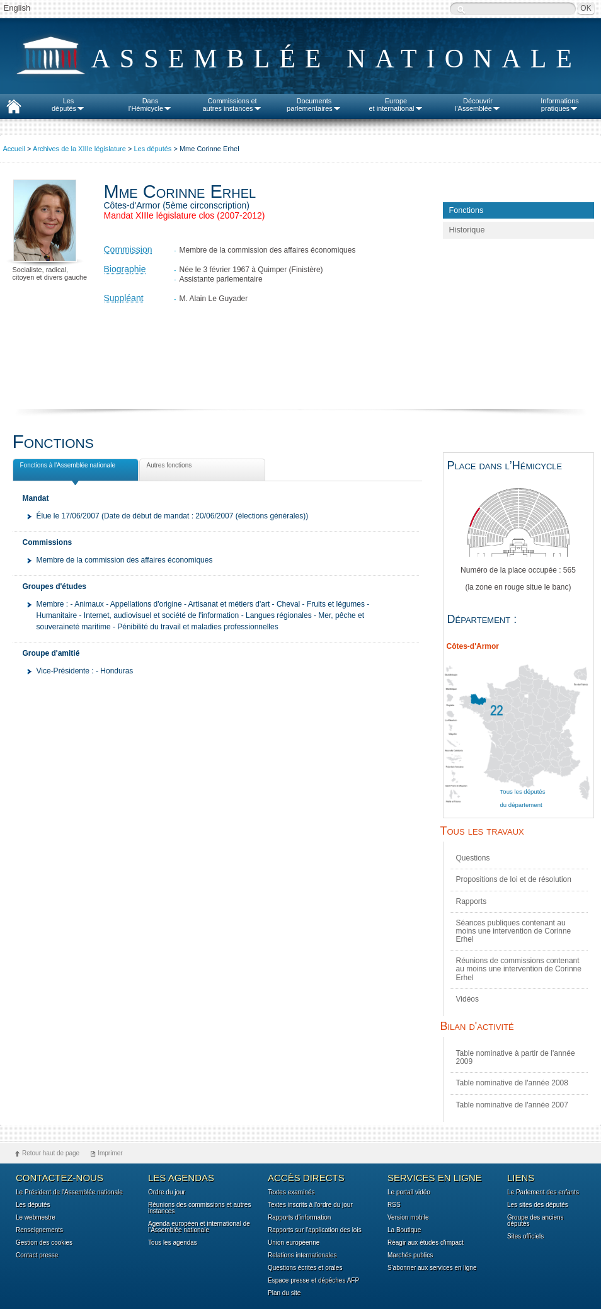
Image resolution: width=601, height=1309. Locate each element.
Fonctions (466, 210)
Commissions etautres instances (231, 104)
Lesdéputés (68, 104)
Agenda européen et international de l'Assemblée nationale (199, 1227)
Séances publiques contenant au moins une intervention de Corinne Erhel (513, 931)
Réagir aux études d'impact (425, 1243)
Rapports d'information (299, 1218)
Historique (467, 230)
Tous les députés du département (523, 798)
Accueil (14, 148)
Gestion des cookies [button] (44, 1243)
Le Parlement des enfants (543, 1192)
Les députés (152, 148)
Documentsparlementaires (314, 104)
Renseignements (39, 1230)
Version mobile (408, 1218)
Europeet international (396, 104)
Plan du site (284, 1293)
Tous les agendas (172, 1243)
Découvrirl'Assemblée (478, 104)
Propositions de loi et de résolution (513, 879)
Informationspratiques (560, 104)
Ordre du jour (166, 1192)
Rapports (471, 901)
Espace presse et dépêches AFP (313, 1281)
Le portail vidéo (408, 1192)
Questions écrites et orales (305, 1268)
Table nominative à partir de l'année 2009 (515, 1057)
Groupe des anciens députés (535, 1221)
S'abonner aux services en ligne (431, 1268)
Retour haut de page (50, 1153)
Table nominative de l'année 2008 (512, 1082)
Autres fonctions (168, 467)
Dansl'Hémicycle (150, 104)
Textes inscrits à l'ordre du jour (310, 1205)
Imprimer (110, 1153)
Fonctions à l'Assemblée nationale (66, 467)
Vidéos (467, 999)
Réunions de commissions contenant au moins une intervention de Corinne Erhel (518, 968)
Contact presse (37, 1255)
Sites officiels (525, 1236)
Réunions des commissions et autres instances (199, 1208)
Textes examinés (291, 1192)
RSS (394, 1205)
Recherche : (461, 9)
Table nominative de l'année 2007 (512, 1104)
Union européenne (293, 1243)
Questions (473, 858)
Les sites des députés (537, 1205)
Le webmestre (35, 1218)
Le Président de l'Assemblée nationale (69, 1192)
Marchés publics (410, 1255)
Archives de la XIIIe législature (79, 148)
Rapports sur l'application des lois (315, 1230)
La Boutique (404, 1230)
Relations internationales (302, 1255)
